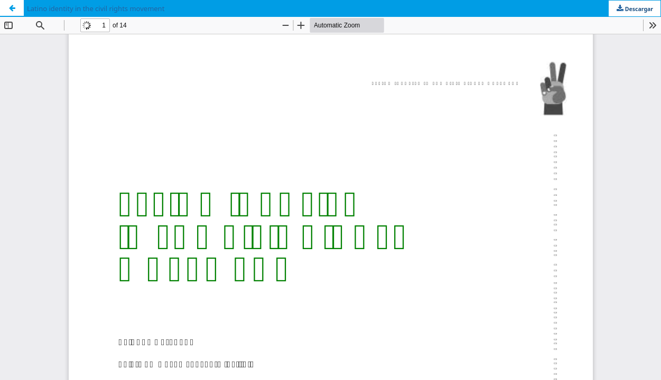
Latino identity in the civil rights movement (95, 8)
